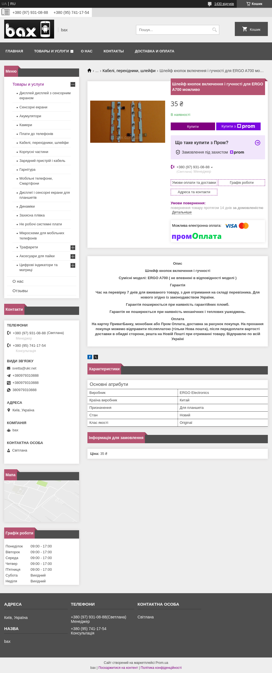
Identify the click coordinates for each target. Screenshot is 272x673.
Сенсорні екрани (33, 107)
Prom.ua (162, 663)
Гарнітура (27, 169)
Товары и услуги (51, 51)
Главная (14, 51)
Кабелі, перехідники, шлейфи (129, 70)
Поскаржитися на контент (118, 668)
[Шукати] (214, 30)
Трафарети (28, 247)
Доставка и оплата (154, 51)
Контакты (114, 51)
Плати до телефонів (36, 134)
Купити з (238, 126)
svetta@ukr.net (24, 368)
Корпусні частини (33, 152)
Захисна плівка (32, 215)
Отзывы (20, 290)
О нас (87, 51)
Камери (25, 125)
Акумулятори (30, 116)
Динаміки (27, 206)
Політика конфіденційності (161, 668)
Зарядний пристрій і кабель (42, 161)
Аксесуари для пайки (37, 256)
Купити (193, 126)
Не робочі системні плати (40, 224)
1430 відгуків (224, 4)
